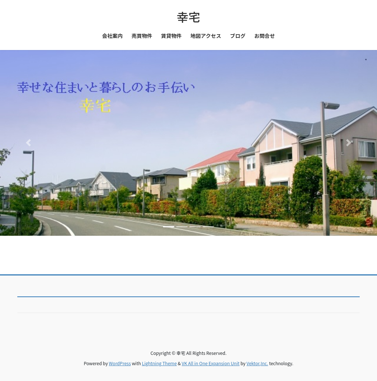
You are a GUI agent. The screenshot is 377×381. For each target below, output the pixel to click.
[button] (28, 143)
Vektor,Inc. (257, 363)
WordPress (120, 363)
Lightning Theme (159, 363)
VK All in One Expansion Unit (211, 363)
